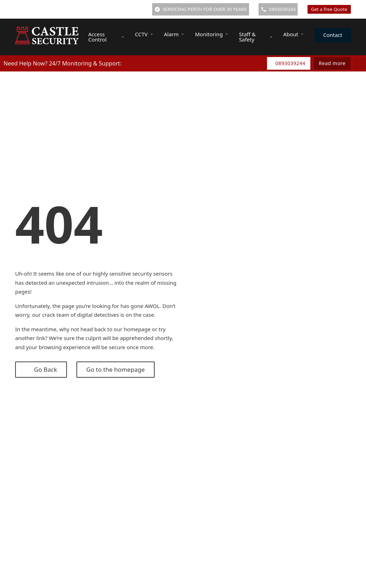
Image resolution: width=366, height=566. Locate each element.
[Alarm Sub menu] (182, 34)
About (290, 34)
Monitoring (209, 34)
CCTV (141, 34)
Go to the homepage (115, 369)
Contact (332, 34)
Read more (332, 63)
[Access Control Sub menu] (122, 37)
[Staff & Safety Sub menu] (271, 37)
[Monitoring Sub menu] (226, 34)
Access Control (97, 37)
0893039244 (290, 63)
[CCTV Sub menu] (151, 34)
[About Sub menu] (302, 34)
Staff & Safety (247, 37)
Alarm (171, 34)
